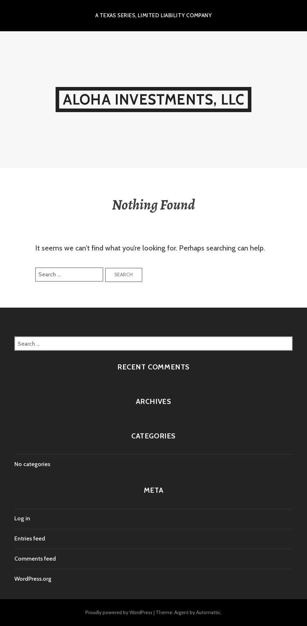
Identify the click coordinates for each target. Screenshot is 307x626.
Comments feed (35, 558)
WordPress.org (32, 578)
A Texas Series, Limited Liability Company (153, 15)
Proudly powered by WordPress (118, 612)
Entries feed (29, 538)
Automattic (208, 612)
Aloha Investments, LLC (153, 99)
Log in (22, 518)
